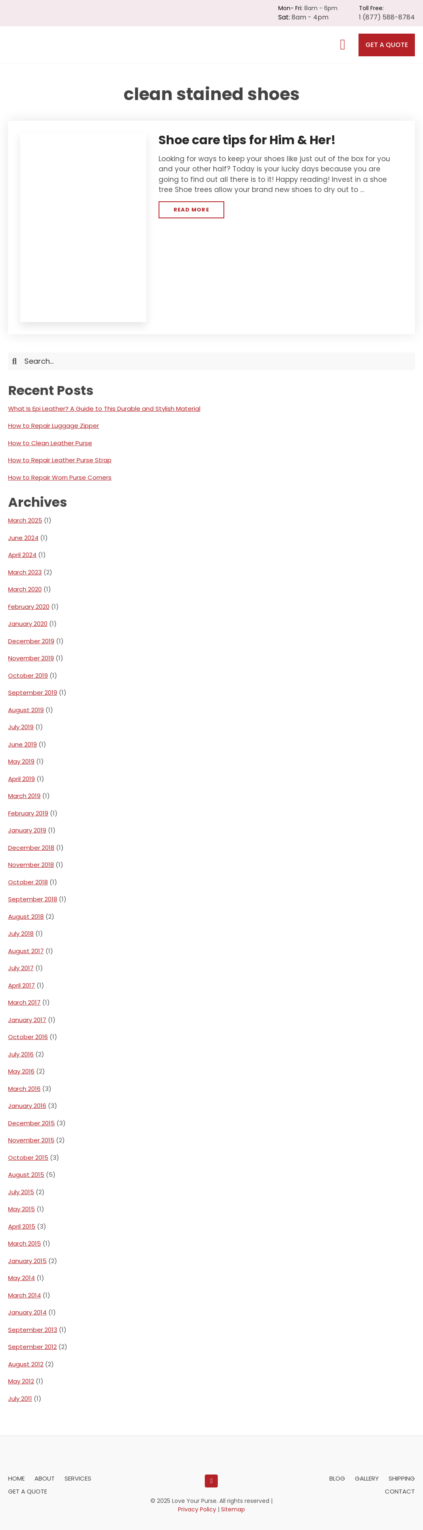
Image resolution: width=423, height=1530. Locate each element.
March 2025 (25, 520)
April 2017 (21, 985)
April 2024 (22, 555)
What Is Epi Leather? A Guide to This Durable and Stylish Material (104, 408)
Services (77, 1478)
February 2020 (28, 606)
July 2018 (21, 933)
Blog (337, 1478)
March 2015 (24, 1243)
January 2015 (27, 1261)
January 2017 (27, 1020)
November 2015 (31, 1140)
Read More (191, 212)
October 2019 (28, 675)
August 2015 (26, 1174)
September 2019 (32, 692)
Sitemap (233, 1509)
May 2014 (21, 1278)
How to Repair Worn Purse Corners (60, 477)
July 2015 (21, 1192)
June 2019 (22, 744)
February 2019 (28, 813)
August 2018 (26, 916)
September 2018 (32, 899)
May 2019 (21, 761)
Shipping (402, 1478)
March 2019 (24, 796)
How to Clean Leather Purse (50, 443)
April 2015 (21, 1226)
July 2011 (20, 1398)
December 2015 (31, 1123)
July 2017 (21, 968)
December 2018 (31, 847)
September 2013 (32, 1329)
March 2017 (24, 1002)
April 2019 (21, 779)
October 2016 (28, 1037)
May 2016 (21, 1071)
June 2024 (23, 537)
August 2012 (25, 1364)
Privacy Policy (197, 1509)
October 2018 (28, 882)
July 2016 (21, 1054)
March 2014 (24, 1295)
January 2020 (27, 623)
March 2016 (24, 1088)
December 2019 (31, 641)
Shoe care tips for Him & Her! (247, 140)
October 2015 (28, 1157)
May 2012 (21, 1381)
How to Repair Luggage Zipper (53, 425)
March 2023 (25, 572)
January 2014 (27, 1312)
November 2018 (31, 864)
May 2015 (21, 1209)
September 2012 (32, 1346)
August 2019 (26, 710)
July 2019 (21, 727)
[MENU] (342, 44)
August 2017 (26, 951)
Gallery (367, 1478)
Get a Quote (386, 44)
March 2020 (25, 589)
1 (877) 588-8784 (387, 17)
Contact (400, 1491)
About (44, 1478)
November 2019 (31, 658)
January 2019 (27, 830)
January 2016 (27, 1105)
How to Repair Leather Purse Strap (60, 460)
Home (16, 1478)
